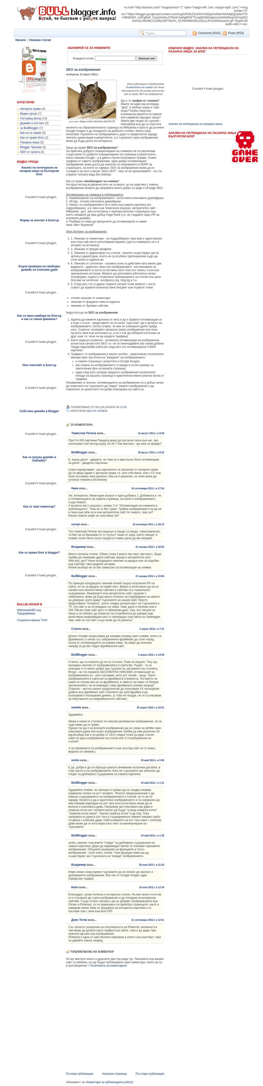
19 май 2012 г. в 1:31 (152, 783)
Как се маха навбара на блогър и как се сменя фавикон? (39, 317)
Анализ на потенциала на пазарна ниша (195, 124)
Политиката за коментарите (108, 965)
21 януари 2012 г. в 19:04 (150, 576)
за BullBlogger (29, 128)
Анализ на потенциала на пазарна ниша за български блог (39, 171)
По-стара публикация (150, 1073)
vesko (75, 760)
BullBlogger (79, 452)
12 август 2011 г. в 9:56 (151, 433)
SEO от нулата (30, 152)
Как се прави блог (32, 137)
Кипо (74, 887)
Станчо (76, 629)
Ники (74, 488)
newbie (76, 707)
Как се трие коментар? (39, 506)
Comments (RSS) (209, 33)
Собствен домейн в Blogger (39, 411)
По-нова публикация (79, 1073)
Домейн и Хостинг (32, 123)
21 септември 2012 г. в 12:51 (147, 920)
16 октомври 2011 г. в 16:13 (148, 524)
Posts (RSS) (236, 33)
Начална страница (114, 1073)
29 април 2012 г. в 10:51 (150, 707)
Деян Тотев (79, 920)
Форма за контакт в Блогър (39, 220)
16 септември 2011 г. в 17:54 (147, 488)
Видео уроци (28, 113)
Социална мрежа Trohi (32, 620)
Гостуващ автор (30, 118)
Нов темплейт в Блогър (39, 365)
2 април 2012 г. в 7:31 (151, 629)
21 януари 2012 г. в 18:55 (150, 547)
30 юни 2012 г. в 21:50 (151, 865)
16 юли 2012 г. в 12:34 (151, 887)
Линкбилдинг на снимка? (140, 87)
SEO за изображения (83, 69)
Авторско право (30, 109)
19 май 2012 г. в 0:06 (152, 760)
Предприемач (26, 613)
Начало (20, 40)
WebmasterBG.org (29, 610)
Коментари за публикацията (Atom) (109, 1082)
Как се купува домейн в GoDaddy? (39, 458)
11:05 (123, 407)
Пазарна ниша (29, 142)
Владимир (78, 547)
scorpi (75, 524)
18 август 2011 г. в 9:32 (151, 452)
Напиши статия (40, 40)
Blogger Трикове (31, 147)
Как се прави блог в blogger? (39, 552)
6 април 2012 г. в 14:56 (151, 655)
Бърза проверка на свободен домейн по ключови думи (39, 268)
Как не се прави (30, 132)
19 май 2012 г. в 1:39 (152, 835)
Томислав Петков (83, 433)
